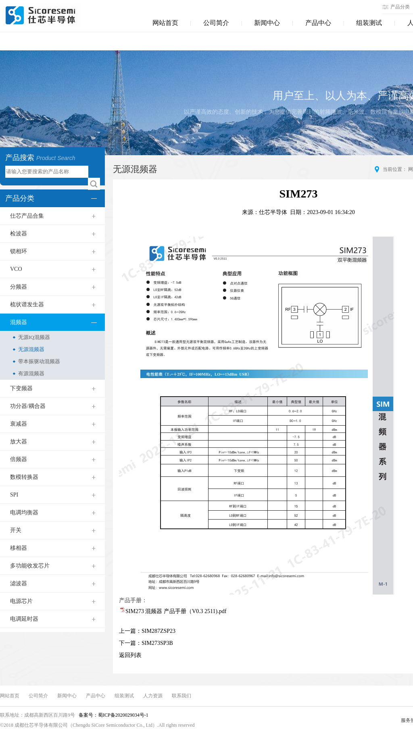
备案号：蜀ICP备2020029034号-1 (113, 715)
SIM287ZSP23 (158, 631)
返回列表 (130, 655)
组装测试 (369, 22)
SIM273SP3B (157, 643)
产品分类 (400, 7)
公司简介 (216, 22)
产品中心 (318, 22)
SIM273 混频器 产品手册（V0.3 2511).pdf (175, 611)
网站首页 (165, 22)
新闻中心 (267, 22)
